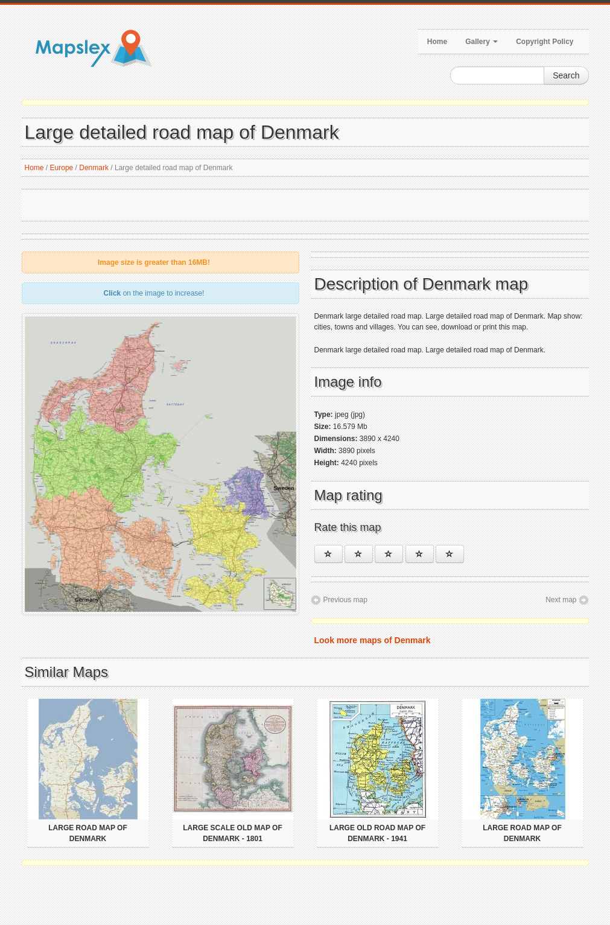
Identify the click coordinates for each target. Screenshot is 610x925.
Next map (560, 600)
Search (566, 75)
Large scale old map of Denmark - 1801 (232, 833)
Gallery (481, 41)
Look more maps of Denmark (372, 640)
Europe (62, 168)
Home (437, 41)
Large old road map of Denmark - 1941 (377, 833)
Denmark (94, 168)
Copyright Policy (544, 41)
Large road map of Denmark (87, 833)
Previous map (345, 600)
